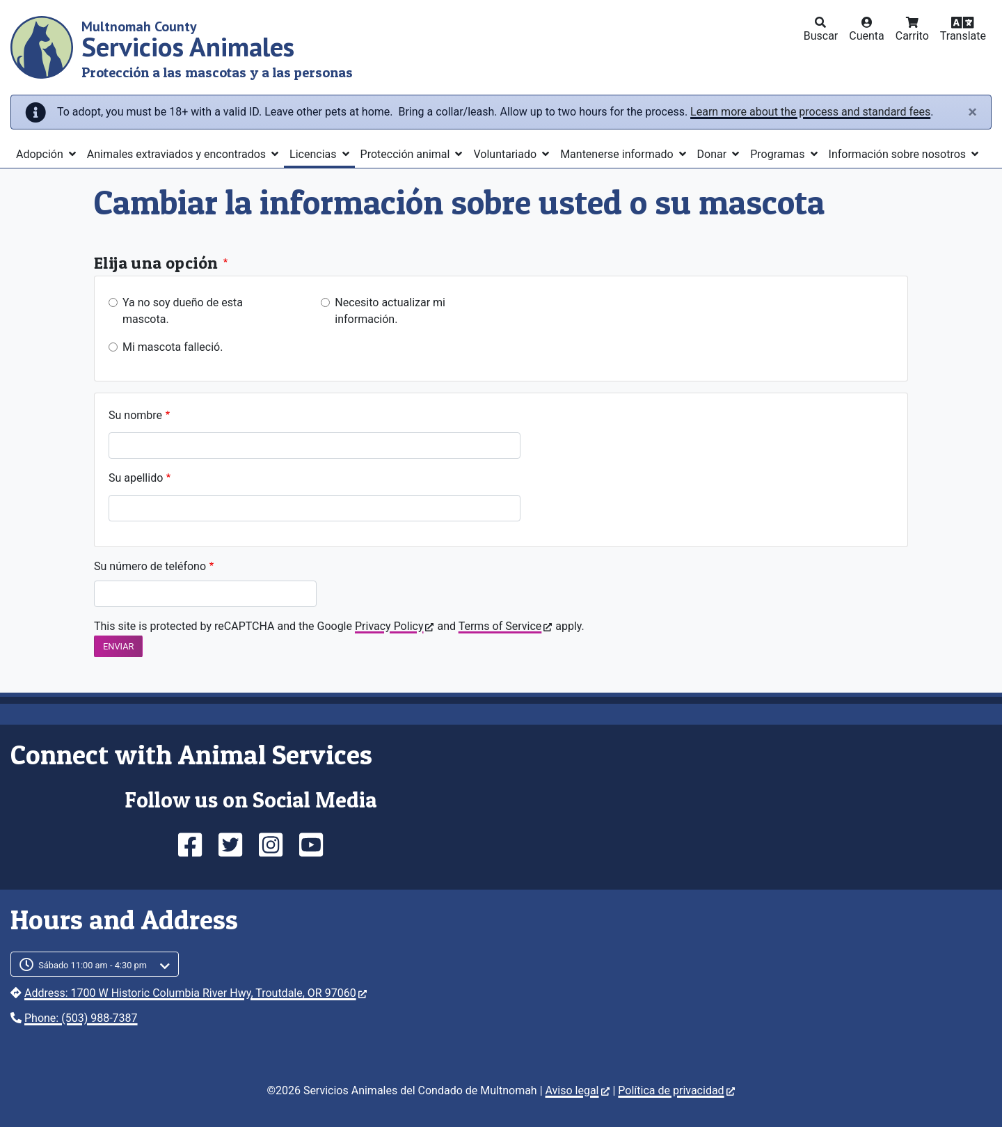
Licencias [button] (314, 154)
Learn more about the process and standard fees (810, 111)
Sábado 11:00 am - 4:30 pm (92, 965)
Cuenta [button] (866, 35)
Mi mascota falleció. (172, 347)
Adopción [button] (41, 154)
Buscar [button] (821, 35)
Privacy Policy (394, 626)
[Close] (972, 112)
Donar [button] (713, 154)
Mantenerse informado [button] (618, 154)
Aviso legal (578, 1090)
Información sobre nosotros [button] (899, 154)
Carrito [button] (912, 35)
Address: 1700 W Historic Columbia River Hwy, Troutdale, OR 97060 (195, 993)
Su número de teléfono (150, 566)
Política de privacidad (676, 1090)
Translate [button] (963, 35)
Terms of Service (505, 626)
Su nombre (135, 415)
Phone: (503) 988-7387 (81, 1018)
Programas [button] (778, 154)
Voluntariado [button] (506, 154)
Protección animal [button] (406, 154)
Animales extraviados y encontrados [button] (178, 154)
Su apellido (136, 477)
